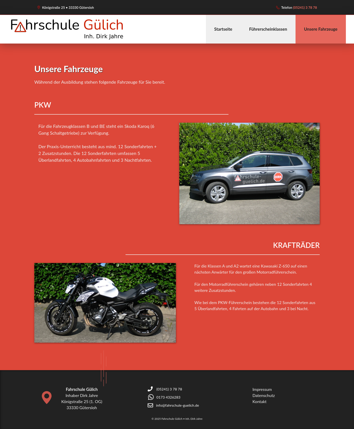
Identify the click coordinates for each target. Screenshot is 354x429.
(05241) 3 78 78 (305, 7)
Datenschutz (263, 395)
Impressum (262, 389)
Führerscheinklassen (268, 29)
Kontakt (259, 401)
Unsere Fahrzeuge (320, 29)
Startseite (223, 29)
